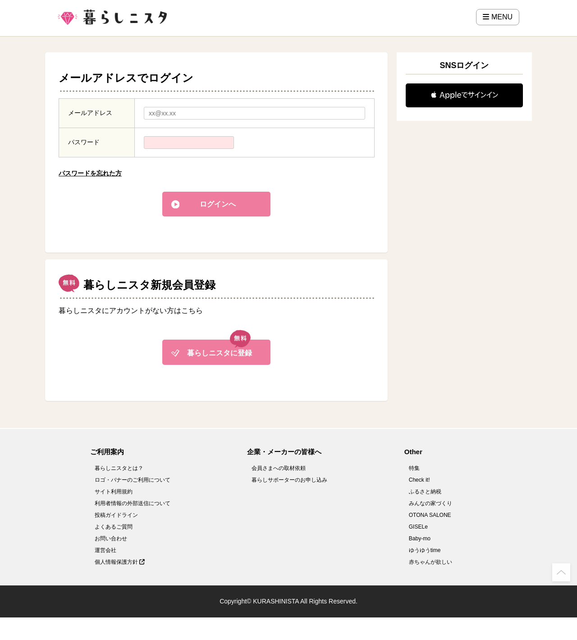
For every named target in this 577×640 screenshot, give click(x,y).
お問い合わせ (111, 538)
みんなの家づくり (430, 503)
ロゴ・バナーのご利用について (132, 480)
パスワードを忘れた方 (90, 173)
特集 (414, 468)
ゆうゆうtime (425, 550)
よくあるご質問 (114, 527)
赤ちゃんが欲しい (430, 562)
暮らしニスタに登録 (219, 353)
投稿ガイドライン (116, 515)
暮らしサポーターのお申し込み (289, 480)
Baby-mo (419, 538)
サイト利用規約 (114, 491)
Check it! (419, 480)
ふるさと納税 (425, 491)
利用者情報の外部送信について (132, 503)
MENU (498, 17)
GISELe (418, 527)
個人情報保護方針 (120, 562)
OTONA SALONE (430, 515)
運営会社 (105, 550)
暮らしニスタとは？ (119, 468)
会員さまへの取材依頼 (279, 468)
